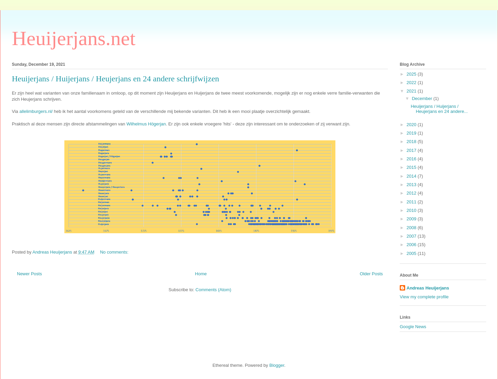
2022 (412, 82)
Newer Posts (29, 273)
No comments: (114, 252)
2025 (412, 74)
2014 (412, 176)
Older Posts (371, 273)
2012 (412, 193)
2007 (412, 236)
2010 (412, 210)
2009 (412, 218)
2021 (412, 91)
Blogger (276, 365)
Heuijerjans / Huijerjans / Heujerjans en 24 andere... (439, 109)
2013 (412, 184)
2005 (412, 253)
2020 (412, 124)
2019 (412, 133)
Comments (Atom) (213, 289)
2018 (412, 141)
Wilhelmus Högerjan (146, 123)
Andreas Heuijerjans (428, 288)
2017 (412, 150)
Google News (413, 326)
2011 (412, 201)
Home (201, 273)
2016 (412, 158)
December (423, 98)
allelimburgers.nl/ (36, 111)
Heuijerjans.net (74, 38)
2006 (412, 244)
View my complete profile (424, 296)
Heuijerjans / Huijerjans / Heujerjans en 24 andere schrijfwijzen (115, 78)
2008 (412, 227)
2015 (412, 167)
